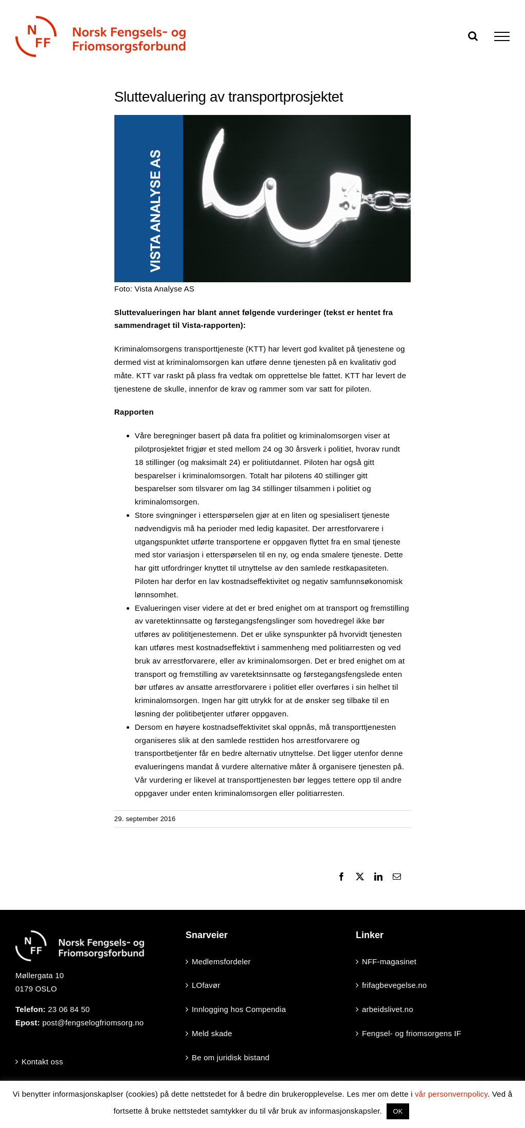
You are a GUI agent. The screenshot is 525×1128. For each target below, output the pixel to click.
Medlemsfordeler (221, 961)
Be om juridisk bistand (231, 1057)
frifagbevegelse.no (394, 985)
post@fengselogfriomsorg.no (93, 1022)
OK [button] (397, 1111)
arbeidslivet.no (387, 1009)
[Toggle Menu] (502, 36)
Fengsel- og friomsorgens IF (411, 1033)
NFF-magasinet (389, 961)
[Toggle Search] (473, 36)
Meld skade (212, 1033)
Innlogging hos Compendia (239, 1009)
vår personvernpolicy (451, 1094)
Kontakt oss (42, 1061)
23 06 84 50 (69, 1009)
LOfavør (206, 985)
